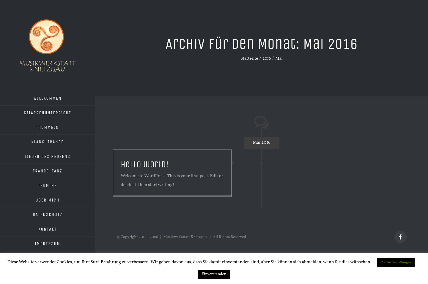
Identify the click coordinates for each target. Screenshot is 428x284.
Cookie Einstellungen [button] (396, 262)
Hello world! (145, 164)
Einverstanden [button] (214, 274)
